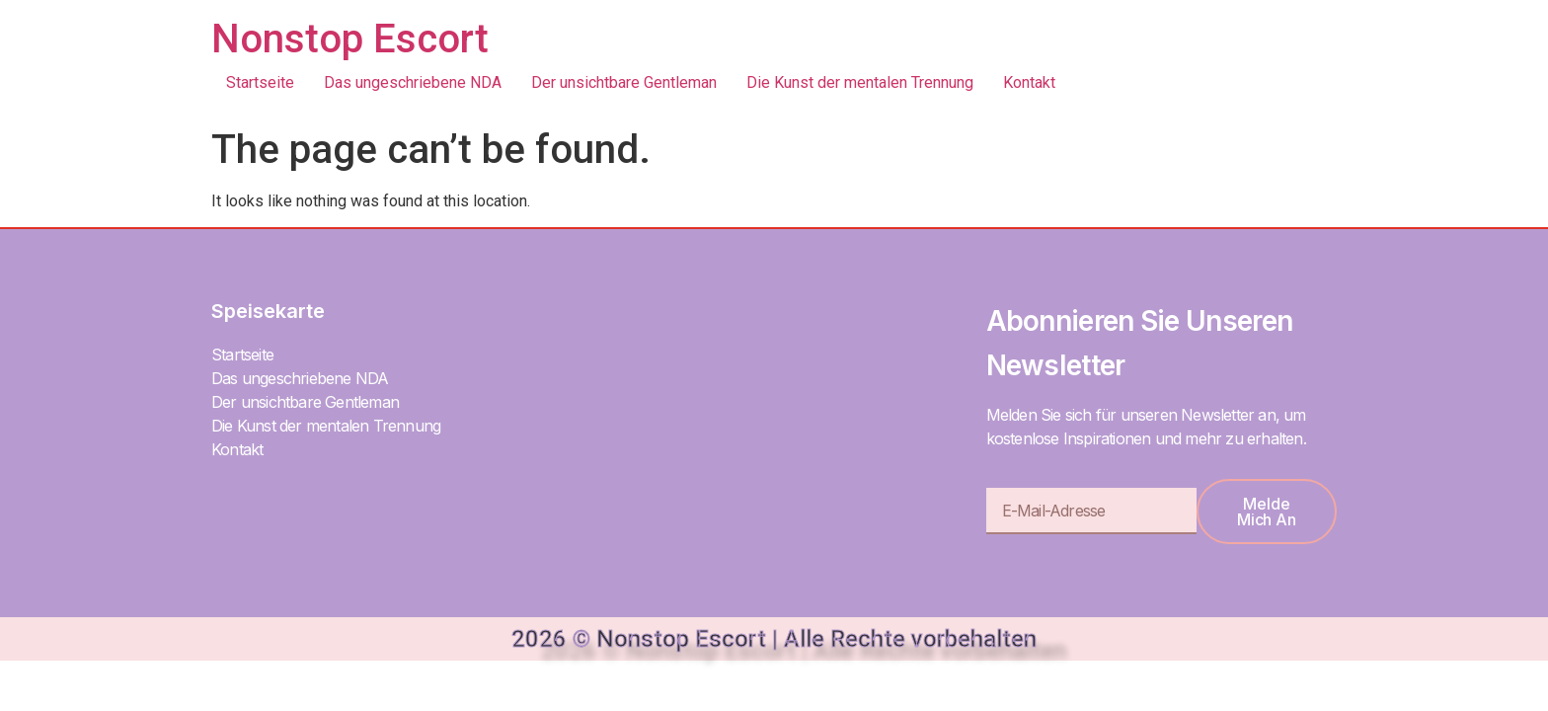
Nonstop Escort (350, 39)
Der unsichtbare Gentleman (624, 82)
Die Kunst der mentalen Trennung (859, 82)
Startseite (260, 82)
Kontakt (1029, 82)
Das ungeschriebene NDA (413, 82)
